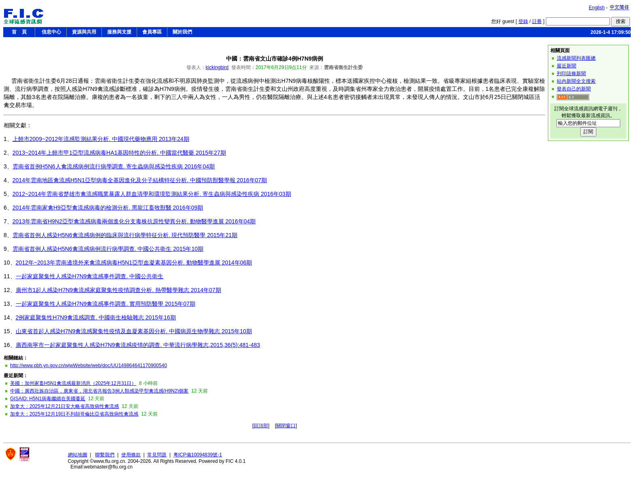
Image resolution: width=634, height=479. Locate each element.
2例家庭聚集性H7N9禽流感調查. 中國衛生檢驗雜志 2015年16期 (96, 317)
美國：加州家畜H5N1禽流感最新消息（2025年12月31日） (73, 383)
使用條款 (131, 455)
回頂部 (261, 426)
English (596, 8)
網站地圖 (77, 455)
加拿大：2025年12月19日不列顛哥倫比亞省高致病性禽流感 (74, 414)
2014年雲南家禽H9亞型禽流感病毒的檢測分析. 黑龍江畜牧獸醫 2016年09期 (108, 207)
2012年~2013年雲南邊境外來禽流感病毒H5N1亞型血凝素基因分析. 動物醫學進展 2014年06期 (134, 262)
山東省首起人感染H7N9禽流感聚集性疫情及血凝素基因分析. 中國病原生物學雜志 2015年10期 (134, 331)
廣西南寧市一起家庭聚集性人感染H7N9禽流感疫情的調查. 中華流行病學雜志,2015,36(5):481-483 (138, 345)
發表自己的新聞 (574, 89)
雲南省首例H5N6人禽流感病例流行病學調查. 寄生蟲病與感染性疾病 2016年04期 (114, 166)
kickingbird (217, 67)
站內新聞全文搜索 (576, 81)
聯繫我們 (104, 455)
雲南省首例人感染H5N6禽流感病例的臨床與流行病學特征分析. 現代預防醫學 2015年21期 (125, 235)
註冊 (537, 21)
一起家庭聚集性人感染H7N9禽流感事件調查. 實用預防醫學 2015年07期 (105, 303)
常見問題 (157, 455)
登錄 (523, 21)
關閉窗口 (286, 426)
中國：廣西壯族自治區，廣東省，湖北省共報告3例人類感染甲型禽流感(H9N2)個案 (99, 391)
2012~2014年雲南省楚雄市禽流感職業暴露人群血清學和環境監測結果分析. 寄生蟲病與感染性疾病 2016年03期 (152, 194)
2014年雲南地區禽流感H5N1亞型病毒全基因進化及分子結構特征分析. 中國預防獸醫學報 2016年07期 (140, 180)
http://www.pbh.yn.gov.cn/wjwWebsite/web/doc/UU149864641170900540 (88, 365)
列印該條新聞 (571, 73)
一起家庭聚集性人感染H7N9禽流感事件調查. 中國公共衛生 (90, 276)
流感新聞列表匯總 (576, 58)
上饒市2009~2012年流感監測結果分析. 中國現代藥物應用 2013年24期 (101, 139)
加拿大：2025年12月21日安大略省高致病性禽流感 (64, 406)
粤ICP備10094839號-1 (197, 455)
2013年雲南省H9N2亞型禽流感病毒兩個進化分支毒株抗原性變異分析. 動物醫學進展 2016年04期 (134, 221)
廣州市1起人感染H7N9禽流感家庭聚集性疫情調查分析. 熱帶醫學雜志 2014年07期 (118, 290)
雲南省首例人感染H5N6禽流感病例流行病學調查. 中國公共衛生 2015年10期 (108, 249)
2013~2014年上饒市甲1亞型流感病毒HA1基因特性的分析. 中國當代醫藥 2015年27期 (119, 152)
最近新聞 (566, 66)
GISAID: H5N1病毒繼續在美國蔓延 (47, 398)
